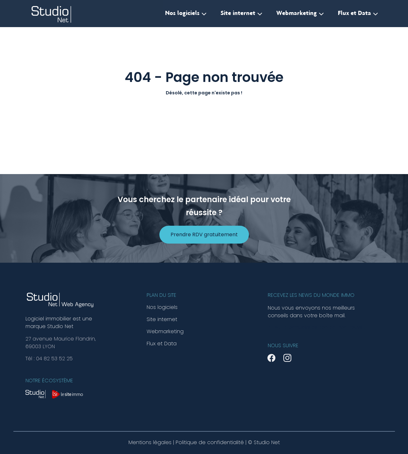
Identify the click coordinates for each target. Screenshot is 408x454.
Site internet (241, 13)
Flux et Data (358, 13)
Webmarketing (300, 13)
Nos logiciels (186, 13)
